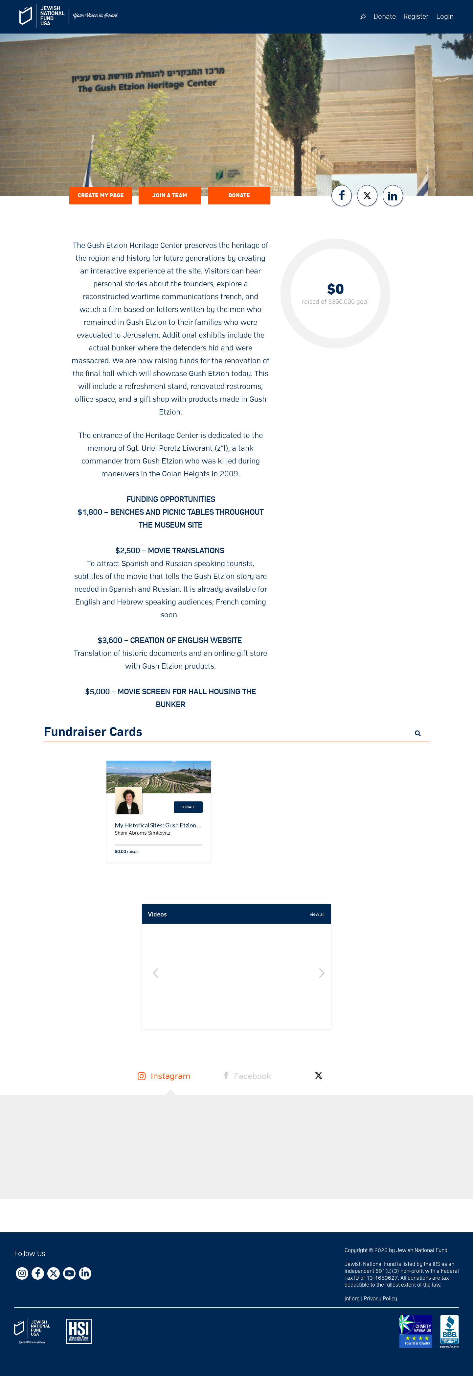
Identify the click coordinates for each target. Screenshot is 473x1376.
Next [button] (319, 973)
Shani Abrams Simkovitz (142, 833)
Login (445, 16)
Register (416, 16)
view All (317, 914)
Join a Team (169, 196)
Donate (384, 16)
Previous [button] (153, 973)
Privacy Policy (380, 1299)
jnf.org (352, 1299)
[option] (236, 986)
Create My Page (101, 196)
